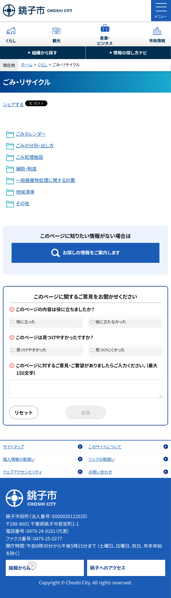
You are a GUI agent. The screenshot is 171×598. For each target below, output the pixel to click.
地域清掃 (25, 191)
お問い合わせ (100, 472)
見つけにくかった (107, 350)
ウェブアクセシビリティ (22, 472)
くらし (11, 40)
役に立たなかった (108, 321)
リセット (23, 412)
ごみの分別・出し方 (35, 145)
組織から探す (44, 52)
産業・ (105, 40)
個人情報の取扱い (19, 459)
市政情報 (157, 40)
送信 (85, 412)
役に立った (23, 321)
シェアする (13, 104)
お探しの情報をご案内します (91, 252)
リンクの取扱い (102, 459)
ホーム (26, 64)
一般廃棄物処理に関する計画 (45, 180)
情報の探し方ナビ (130, 52)
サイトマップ (13, 447)
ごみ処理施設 (29, 156)
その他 (22, 203)
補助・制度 (26, 168)
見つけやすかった (29, 350)
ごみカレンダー (31, 133)
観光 (56, 40)
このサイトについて (105, 447)
